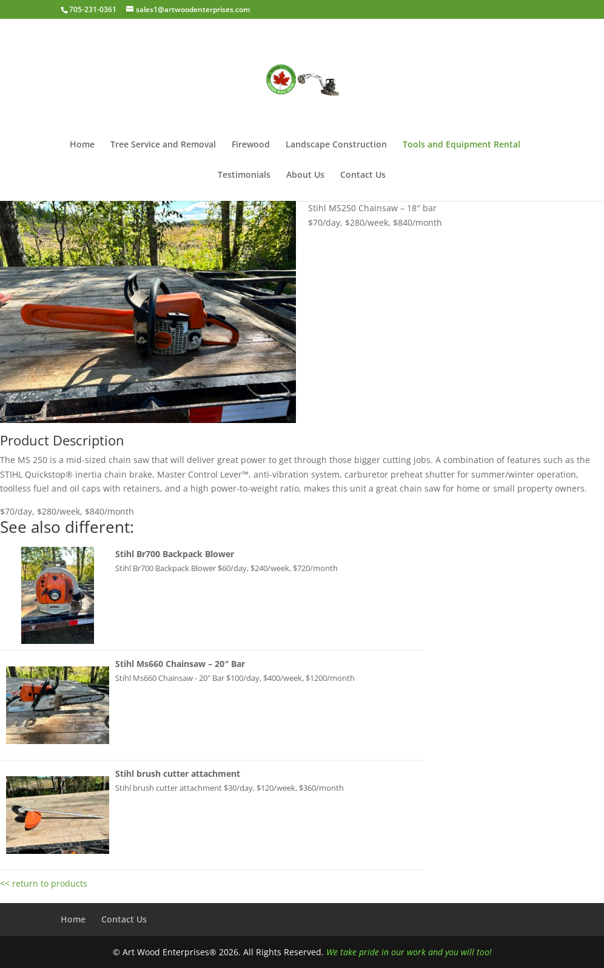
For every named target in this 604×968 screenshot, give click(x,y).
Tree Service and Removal (163, 145)
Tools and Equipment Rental (461, 145)
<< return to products (43, 883)
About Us (305, 175)
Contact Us (363, 175)
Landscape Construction (336, 145)
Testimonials (244, 175)
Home (82, 145)
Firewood (251, 145)
